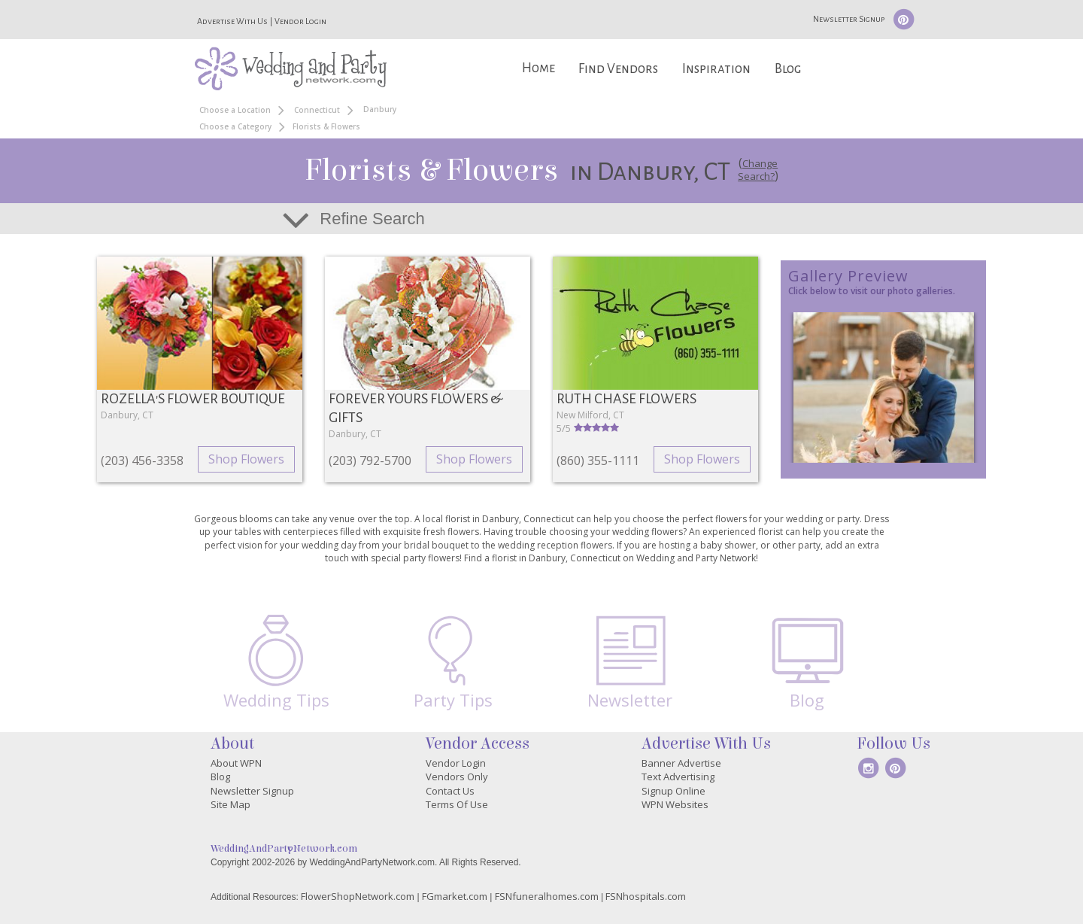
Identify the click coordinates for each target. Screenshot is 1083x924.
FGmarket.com (454, 896)
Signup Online (673, 791)
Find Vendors (618, 69)
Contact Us (450, 791)
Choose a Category (235, 126)
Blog (788, 69)
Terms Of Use (457, 804)
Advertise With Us (232, 21)
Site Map (230, 804)
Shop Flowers (246, 459)
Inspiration (716, 69)
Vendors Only (457, 776)
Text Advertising (678, 776)
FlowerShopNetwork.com (357, 896)
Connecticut (317, 110)
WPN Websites (675, 804)
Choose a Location (235, 110)
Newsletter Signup (848, 18)
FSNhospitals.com (645, 896)
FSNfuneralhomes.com (547, 896)
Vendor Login (300, 21)
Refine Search (372, 218)
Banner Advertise (681, 763)
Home (538, 68)
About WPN (236, 763)
